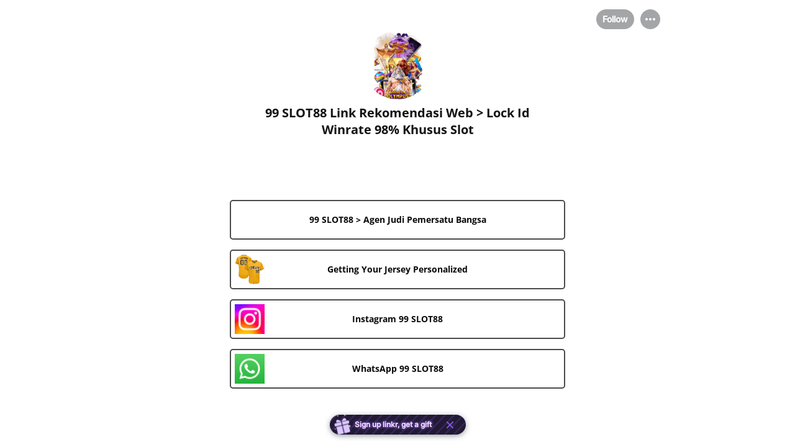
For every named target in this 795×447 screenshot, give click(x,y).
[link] (397, 220)
